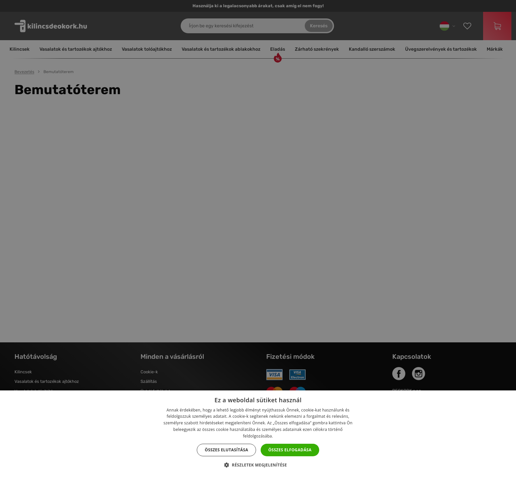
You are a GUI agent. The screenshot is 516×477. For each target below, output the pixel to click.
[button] (258, 465)
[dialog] (258, 238)
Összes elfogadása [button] (290, 450)
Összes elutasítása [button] (226, 450)
